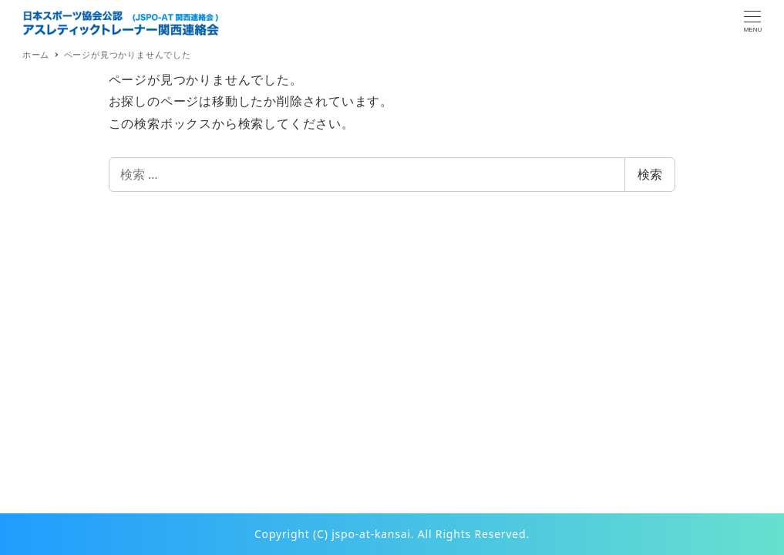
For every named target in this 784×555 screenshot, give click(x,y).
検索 (650, 174)
